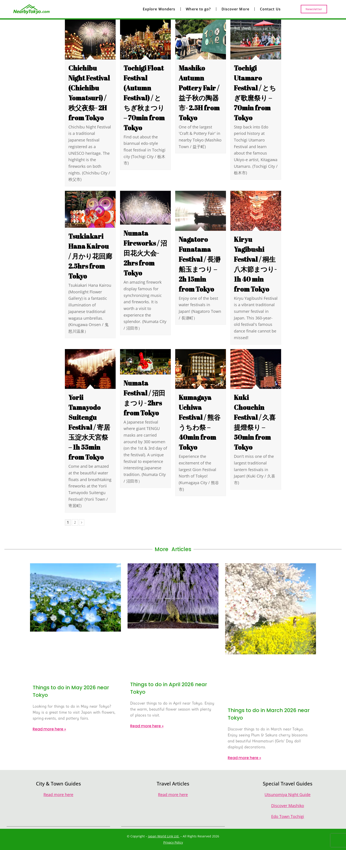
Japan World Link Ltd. (163, 836)
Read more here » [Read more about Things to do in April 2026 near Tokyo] (147, 726)
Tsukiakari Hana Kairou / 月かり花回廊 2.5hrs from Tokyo (90, 256)
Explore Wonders (159, 9)
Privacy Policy (173, 842)
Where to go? (198, 9)
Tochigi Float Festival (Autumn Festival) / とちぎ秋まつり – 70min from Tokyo (144, 97)
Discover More (235, 9)
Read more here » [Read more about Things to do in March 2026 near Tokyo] (244, 757)
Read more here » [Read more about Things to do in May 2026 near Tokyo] (49, 729)
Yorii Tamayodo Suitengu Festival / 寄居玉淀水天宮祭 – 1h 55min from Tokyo (89, 427)
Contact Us (270, 9)
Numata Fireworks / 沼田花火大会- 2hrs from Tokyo (145, 253)
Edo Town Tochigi (287, 816)
